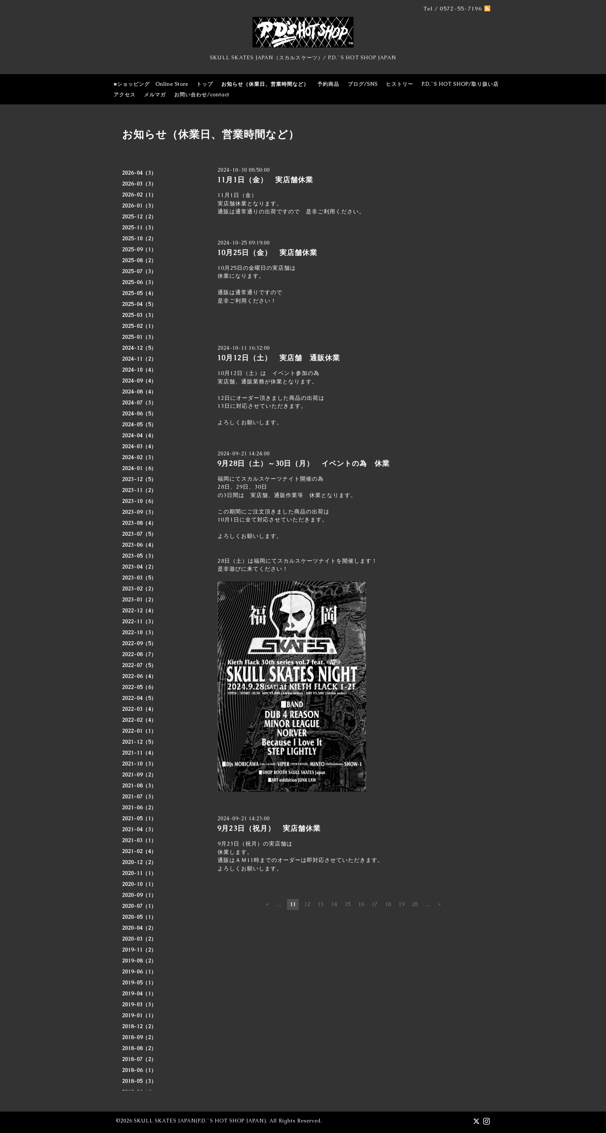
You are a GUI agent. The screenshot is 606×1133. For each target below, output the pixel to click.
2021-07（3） (139, 796)
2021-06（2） (139, 807)
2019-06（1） (139, 971)
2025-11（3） (139, 227)
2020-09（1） (139, 895)
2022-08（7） (139, 654)
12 (307, 904)
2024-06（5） (139, 413)
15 (348, 904)
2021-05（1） (139, 818)
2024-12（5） (139, 348)
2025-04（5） (139, 304)
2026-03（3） (139, 184)
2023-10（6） (139, 501)
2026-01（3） (139, 205)
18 (388, 904)
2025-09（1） (139, 249)
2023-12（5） (139, 479)
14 (334, 904)
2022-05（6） (139, 687)
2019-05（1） (139, 982)
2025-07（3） (139, 271)
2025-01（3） (139, 337)
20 (415, 904)
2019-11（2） (139, 950)
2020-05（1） (139, 917)
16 (361, 904)
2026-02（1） (139, 194)
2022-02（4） (139, 720)
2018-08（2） (139, 1048)
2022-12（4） (139, 610)
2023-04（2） (139, 567)
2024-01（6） (139, 468)
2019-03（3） (139, 1004)
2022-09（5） (139, 643)
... (279, 904)
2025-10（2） (139, 238)
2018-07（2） (139, 1059)
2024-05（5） (139, 424)
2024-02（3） (139, 457)
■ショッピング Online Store (151, 84)
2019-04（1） (139, 993)
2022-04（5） (139, 698)
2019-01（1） (139, 1015)
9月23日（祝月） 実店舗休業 (269, 828)
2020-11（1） (139, 873)
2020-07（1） (139, 906)
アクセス (125, 94)
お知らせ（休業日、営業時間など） (265, 84)
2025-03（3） (139, 315)
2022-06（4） (139, 676)
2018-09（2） (139, 1037)
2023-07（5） (139, 534)
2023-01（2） (139, 599)
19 (401, 904)
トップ (205, 84)
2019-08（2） (139, 960)
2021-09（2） (139, 774)
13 (321, 904)
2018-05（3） (139, 1081)
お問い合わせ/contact (201, 94)
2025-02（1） (139, 326)
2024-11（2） (139, 359)
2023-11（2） (139, 490)
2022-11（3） (139, 621)
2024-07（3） (139, 402)
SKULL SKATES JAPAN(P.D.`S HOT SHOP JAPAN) (200, 1120)
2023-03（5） (139, 577)
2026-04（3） (139, 173)
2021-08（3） (139, 785)
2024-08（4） (139, 391)
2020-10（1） (139, 884)
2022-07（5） (139, 665)
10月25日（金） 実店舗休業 (267, 252)
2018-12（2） (139, 1026)
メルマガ (155, 94)
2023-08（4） (139, 523)
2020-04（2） (139, 928)
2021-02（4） (139, 851)
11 (293, 904)
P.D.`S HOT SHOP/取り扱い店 (460, 84)
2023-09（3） (139, 512)
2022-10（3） (139, 632)
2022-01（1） (139, 731)
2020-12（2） (139, 862)
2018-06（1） (139, 1070)
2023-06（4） (139, 545)
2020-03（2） (139, 939)
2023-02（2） (139, 588)
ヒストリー (399, 84)
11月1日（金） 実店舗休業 (265, 179)
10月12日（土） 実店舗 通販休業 (278, 357)
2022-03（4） (139, 709)
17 (374, 904)
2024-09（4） (139, 381)
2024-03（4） (139, 446)
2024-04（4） (139, 435)
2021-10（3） (139, 764)
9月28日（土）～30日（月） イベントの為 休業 (303, 463)
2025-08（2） (139, 260)
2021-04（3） (139, 829)
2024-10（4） (139, 370)
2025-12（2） (139, 216)
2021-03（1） (139, 840)
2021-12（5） (139, 742)
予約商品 (328, 84)
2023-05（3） (139, 556)
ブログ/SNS (362, 84)
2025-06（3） (139, 282)
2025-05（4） (139, 293)
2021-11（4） (139, 753)
